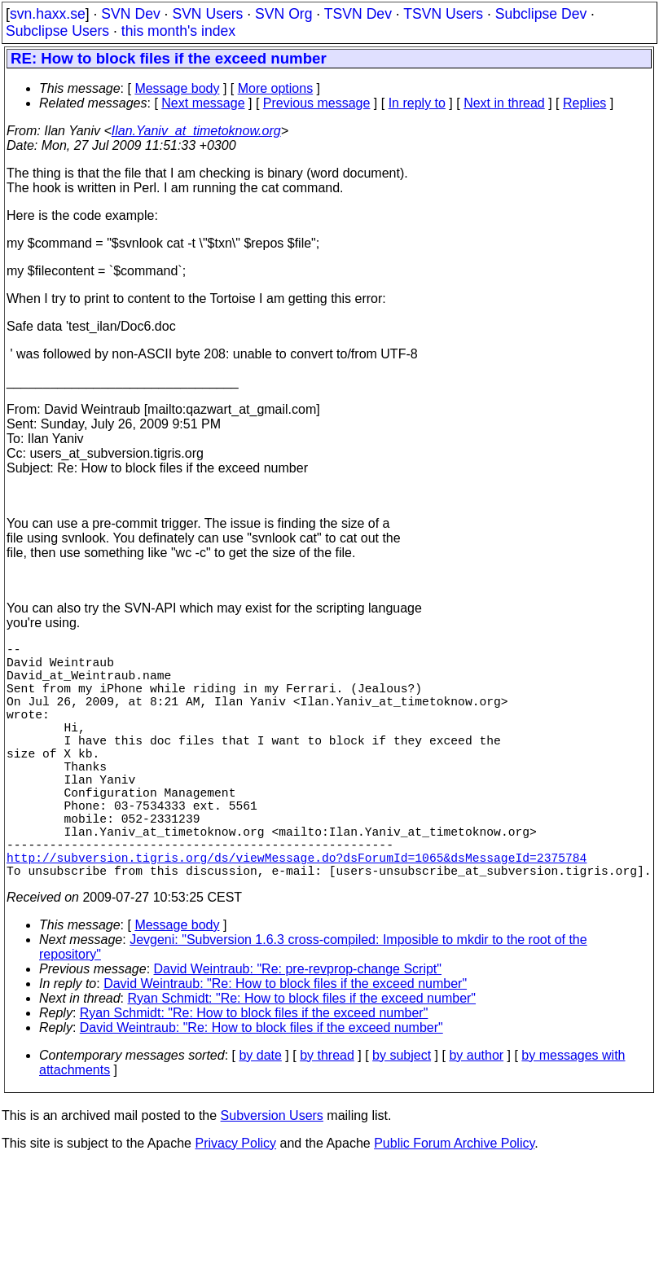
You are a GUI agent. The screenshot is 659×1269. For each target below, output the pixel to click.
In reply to (417, 103)
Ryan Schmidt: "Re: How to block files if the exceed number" (302, 1057)
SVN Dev (130, 14)
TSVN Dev (358, 14)
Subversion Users (272, 1174)
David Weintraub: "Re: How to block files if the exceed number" (285, 1042)
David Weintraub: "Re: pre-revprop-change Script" (298, 1027)
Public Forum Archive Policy (454, 1202)
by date (260, 1114)
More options (276, 88)
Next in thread (504, 103)
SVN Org (283, 14)
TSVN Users (443, 14)
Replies (584, 103)
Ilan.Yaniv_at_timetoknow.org (196, 131)
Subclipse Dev (541, 14)
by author (476, 1114)
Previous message (317, 103)
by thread (327, 1114)
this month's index (178, 31)
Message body (176, 88)
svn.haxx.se (48, 14)
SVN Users (207, 14)
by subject (401, 1114)
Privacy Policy (235, 1202)
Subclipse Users (57, 31)
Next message (202, 103)
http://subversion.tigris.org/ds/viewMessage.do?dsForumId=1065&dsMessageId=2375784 (297, 912)
